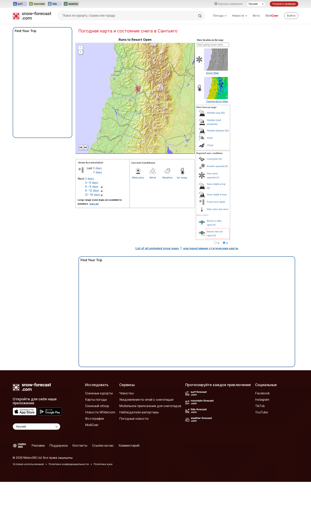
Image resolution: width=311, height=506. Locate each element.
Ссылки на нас (103, 445)
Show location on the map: (210, 40)
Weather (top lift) (216, 112)
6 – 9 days (91, 186)
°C (218, 243)
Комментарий (129, 445)
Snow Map (212, 72)
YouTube (261, 412)
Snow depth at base (217, 194)
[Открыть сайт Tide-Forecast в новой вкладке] (54, 4)
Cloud (210, 145)
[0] (220, 158)
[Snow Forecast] (32, 16)
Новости (239, 15)
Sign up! (94, 203)
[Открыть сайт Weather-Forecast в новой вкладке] (71, 4)
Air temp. (182, 177)
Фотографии (94, 419)
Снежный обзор (97, 406)
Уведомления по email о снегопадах (146, 400)
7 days (97, 172)
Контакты (79, 445)
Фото (256, 15)
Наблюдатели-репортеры (139, 412)
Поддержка (58, 445)
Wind (153, 177)
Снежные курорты (99, 393)
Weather (167, 177)
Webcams (138, 177)
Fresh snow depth (216, 201)
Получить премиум (284, 3)
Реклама (38, 445)
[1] (217, 177)
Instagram (262, 400)
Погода (220, 15)
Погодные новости (133, 419)
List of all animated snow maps (157, 248)
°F (227, 243)
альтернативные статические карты (210, 248)
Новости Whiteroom (100, 412)
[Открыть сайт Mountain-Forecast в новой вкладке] (37, 4)
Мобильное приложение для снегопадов (150, 406)
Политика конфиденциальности (69, 464)
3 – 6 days (91, 182)
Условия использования (28, 464)
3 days (97, 168)
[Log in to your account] (291, 15)
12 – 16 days (92, 194)
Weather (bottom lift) (218, 130)
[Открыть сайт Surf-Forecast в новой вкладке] (20, 4)
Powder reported (215, 166)
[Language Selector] (36, 426)
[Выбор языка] (256, 4)
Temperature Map (217, 101)
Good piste (212, 158)
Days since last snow (217, 209)
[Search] (200, 15)
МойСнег (92, 425)
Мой (272, 15)
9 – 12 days (92, 190)
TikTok (260, 406)
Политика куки (103, 464)
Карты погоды (96, 400)
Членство (126, 393)
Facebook (262, 393)
